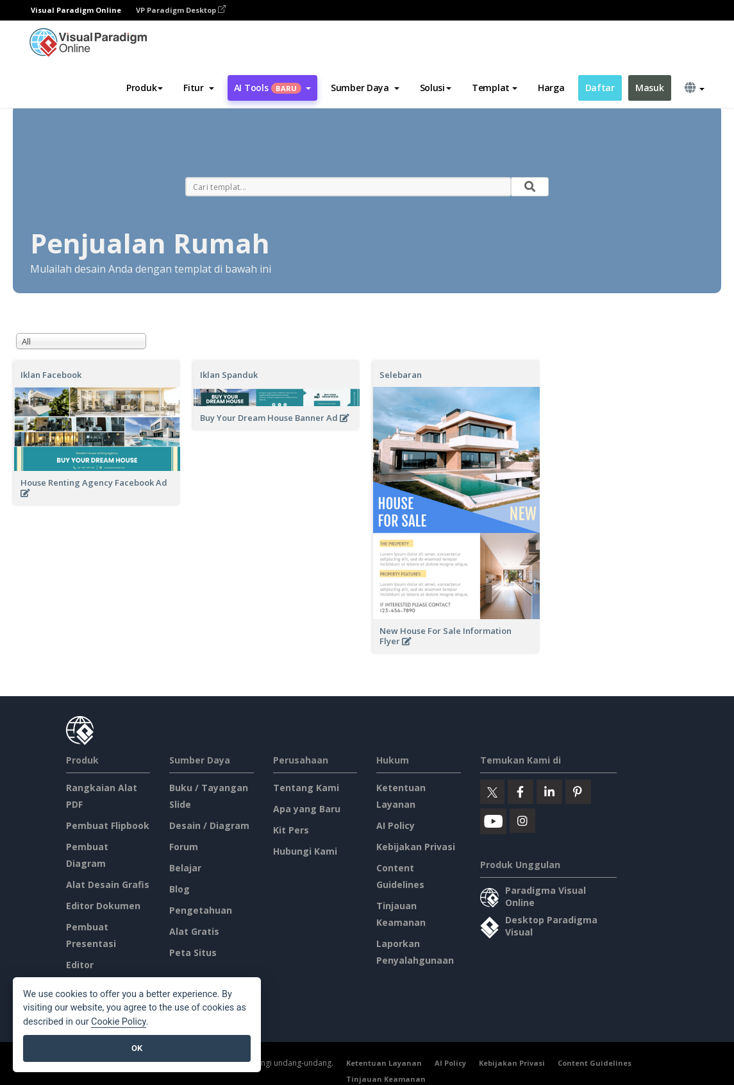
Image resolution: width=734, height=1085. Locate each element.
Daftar (600, 87)
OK (136, 1048)
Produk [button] (144, 87)
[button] (198, 88)
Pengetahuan (200, 910)
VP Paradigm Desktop (181, 10)
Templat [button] (494, 87)
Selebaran (401, 374)
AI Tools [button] (272, 87)
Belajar (185, 868)
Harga (551, 87)
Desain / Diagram (209, 825)
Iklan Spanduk (229, 374)
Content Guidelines (594, 1063)
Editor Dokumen (103, 906)
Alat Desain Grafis (107, 884)
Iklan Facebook (51, 374)
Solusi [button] (435, 87)
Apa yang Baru (306, 809)
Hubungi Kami (305, 851)
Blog (179, 889)
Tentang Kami (306, 788)
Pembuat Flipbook (107, 825)
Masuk (649, 87)
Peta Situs (193, 952)
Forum (183, 847)
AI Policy (395, 825)
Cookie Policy (118, 1021)
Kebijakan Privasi (415, 847)
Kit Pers (291, 830)
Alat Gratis (194, 931)
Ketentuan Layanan (384, 1063)
